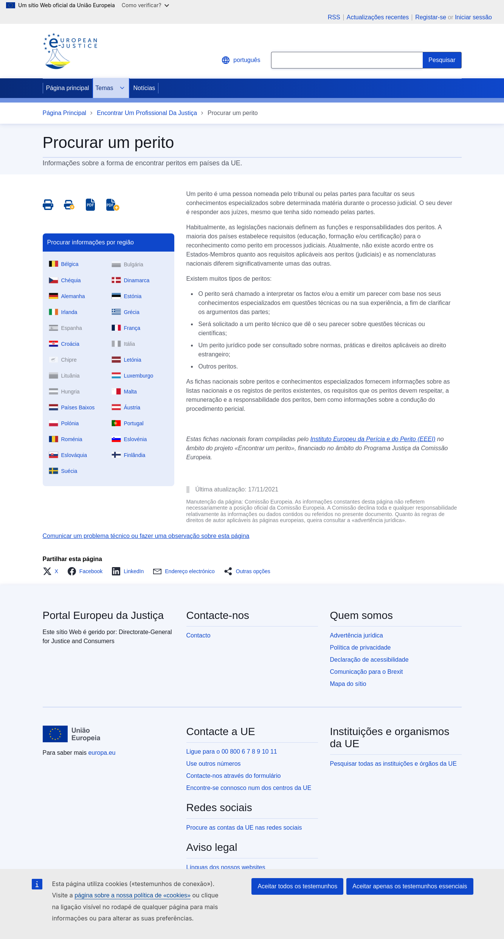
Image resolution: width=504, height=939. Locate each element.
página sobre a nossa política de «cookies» (132, 895)
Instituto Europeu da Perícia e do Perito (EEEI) (373, 439)
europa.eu (101, 752)
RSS (334, 17)
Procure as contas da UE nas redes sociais (244, 827)
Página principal (67, 88)
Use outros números (213, 763)
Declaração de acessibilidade (369, 659)
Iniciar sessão (473, 17)
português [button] (240, 60)
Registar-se (430, 17)
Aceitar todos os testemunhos (297, 886)
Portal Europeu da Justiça (103, 615)
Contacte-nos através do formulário (233, 776)
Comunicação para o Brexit (366, 671)
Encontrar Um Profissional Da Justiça (147, 113)
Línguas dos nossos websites (225, 867)
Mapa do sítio (348, 684)
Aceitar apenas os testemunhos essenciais (409, 886)
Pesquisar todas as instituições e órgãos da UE (393, 763)
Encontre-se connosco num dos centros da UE (249, 788)
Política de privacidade (360, 647)
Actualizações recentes (378, 17)
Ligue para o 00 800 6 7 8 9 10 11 (231, 751)
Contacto (198, 635)
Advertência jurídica (356, 635)
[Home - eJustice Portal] (70, 51)
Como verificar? (145, 5)
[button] (53, 571)
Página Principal (65, 113)
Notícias (144, 88)
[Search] (442, 60)
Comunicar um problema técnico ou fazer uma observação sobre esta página (146, 536)
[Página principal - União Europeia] (72, 734)
